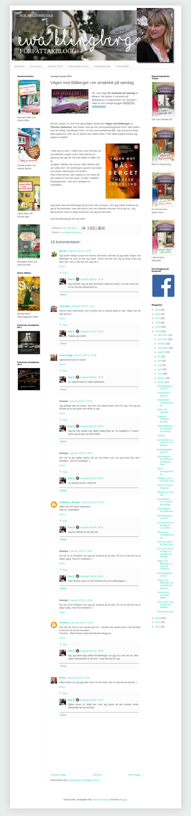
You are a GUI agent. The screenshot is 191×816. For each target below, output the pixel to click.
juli (159, 356)
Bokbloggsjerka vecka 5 (164, 387)
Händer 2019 (55, 66)
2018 (158, 314)
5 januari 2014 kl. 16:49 (91, 426)
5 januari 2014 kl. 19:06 (80, 600)
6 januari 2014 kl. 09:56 (91, 651)
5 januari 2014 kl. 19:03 (80, 551)
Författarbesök (102, 66)
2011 (158, 626)
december (163, 335)
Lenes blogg (65, 355)
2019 (158, 310)
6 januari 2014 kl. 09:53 (91, 478)
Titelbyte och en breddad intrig (165, 479)
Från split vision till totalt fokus (165, 543)
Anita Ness (65, 306)
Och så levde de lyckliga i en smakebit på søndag (165, 552)
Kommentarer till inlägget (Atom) (83, 780)
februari (162, 378)
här (113, 130)
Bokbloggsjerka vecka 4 (164, 450)
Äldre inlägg (134, 775)
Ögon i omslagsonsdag (165, 471)
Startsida (19, 66)
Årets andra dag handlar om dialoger (165, 605)
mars (160, 373)
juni (160, 360)
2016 (158, 322)
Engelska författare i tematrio (163, 419)
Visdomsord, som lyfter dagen (163, 595)
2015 (158, 327)
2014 (158, 331)
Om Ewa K (36, 66)
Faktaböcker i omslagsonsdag (165, 403)
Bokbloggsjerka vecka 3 (164, 517)
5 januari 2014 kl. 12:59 (79, 251)
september (163, 348)
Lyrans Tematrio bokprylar (165, 486)
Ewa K (71, 279)
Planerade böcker (78, 66)
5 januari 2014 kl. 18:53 (92, 502)
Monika (63, 251)
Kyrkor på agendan (163, 410)
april (160, 369)
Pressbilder (122, 66)
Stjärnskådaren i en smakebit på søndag (165, 429)
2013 (158, 618)
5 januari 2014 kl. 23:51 (81, 622)
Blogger (123, 799)
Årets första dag (165, 611)
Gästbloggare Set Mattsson (165, 510)
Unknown (64, 622)
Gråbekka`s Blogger (69, 502)
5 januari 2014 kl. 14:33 (91, 279)
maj (160, 365)
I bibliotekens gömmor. (163, 394)
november (163, 339)
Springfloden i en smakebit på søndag (164, 502)
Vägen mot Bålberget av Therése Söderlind (164, 565)
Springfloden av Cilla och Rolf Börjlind (165, 443)
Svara (62, 266)
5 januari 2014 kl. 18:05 (80, 453)
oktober (162, 343)
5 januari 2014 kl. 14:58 (84, 355)
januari (161, 382)
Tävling (160, 435)
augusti (161, 352)
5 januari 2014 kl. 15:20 (91, 377)
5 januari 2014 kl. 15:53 (80, 401)
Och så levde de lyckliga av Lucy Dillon (165, 525)
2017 (158, 318)
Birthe (62, 678)
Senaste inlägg (58, 775)
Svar (65, 273)
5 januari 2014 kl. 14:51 (83, 306)
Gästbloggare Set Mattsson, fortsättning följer (165, 460)
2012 (158, 622)
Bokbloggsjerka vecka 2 (164, 574)
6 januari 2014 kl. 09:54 (91, 527)
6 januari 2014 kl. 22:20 (78, 678)
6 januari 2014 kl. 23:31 (91, 700)
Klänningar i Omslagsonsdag (165, 535)
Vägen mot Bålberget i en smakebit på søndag (165, 584)
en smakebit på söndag (70, 232)
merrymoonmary (100, 799)
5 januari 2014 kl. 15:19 (91, 331)
